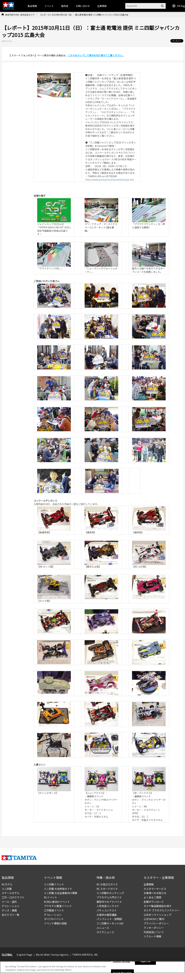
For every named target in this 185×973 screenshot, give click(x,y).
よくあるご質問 (152, 897)
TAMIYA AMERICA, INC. (85, 954)
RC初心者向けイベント (57, 901)
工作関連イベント (54, 910)
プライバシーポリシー (156, 923)
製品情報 (32, 6)
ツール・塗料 (9, 901)
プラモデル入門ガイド (109, 897)
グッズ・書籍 (9, 910)
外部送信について (154, 932)
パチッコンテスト (107, 910)
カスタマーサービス (155, 888)
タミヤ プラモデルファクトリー (161, 910)
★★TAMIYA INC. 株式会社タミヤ (19, 14)
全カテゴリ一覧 (10, 914)
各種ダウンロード (154, 901)
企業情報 (149, 884)
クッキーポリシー (154, 927)
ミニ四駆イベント (54, 884)
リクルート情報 (152, 936)
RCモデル (7, 884)
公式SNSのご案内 (154, 919)
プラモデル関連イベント (58, 906)
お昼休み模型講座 (107, 914)
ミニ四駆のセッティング (110, 893)
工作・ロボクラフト (13, 897)
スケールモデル (10, 893)
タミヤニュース (105, 932)
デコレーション (10, 906)
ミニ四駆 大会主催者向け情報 (60, 893)
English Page (24, 954)
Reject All (145, 962)
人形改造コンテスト (108, 906)
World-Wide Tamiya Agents (52, 954)
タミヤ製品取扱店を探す (157, 906)
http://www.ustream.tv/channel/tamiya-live (109, 179)
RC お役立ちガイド (107, 884)
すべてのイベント (54, 919)
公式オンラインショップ (157, 914)
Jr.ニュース (103, 927)
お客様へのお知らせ (155, 893)
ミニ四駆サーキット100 (110, 923)
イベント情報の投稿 (55, 923)
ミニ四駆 (7, 888)
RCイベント (50, 897)
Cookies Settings (121, 962)
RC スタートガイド (107, 888)
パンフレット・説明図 (109, 919)
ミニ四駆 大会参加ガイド (58, 888)
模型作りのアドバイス (109, 901)
